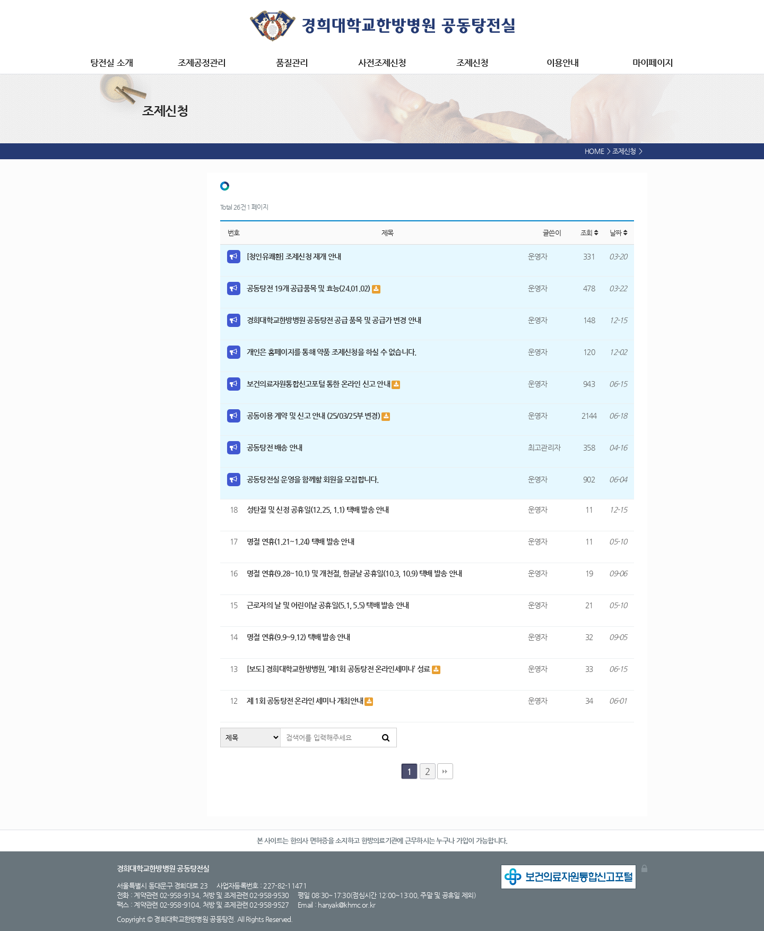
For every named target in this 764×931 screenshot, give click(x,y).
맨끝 (445, 771)
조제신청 (472, 62)
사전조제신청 (382, 62)
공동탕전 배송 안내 (274, 447)
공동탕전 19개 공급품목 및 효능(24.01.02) (309, 288)
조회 (588, 233)
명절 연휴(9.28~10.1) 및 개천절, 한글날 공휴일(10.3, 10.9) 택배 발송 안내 (354, 573)
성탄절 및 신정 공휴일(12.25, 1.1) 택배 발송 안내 (318, 509)
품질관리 (292, 62)
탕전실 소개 (111, 62)
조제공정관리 (201, 62)
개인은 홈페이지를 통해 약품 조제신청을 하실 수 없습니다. (331, 352)
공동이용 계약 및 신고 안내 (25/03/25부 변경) (314, 415)
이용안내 (562, 62)
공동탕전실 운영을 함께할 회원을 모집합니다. (313, 479)
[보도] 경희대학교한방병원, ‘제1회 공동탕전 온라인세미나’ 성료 (339, 669)
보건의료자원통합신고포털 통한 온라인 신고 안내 (319, 384)
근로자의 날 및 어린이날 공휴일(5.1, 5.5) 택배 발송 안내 (328, 605)
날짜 (618, 233)
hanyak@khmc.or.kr (346, 905)
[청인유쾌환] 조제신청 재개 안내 (294, 256)
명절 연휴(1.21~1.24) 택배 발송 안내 (300, 541)
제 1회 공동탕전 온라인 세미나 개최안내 (305, 700)
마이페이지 (652, 62)
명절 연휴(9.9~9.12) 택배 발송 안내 (298, 637)
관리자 (644, 868)
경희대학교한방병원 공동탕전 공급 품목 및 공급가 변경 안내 (334, 320)
